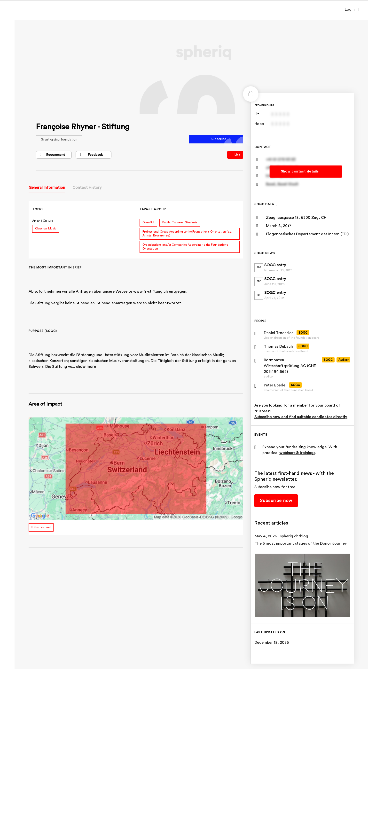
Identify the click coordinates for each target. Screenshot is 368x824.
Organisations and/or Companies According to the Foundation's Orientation (186, 246)
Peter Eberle (275, 385)
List (236, 155)
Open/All (149, 222)
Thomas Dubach (279, 346)
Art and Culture (43, 220)
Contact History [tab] (87, 187)
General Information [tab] (48, 187)
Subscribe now (277, 500)
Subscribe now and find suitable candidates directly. (301, 417)
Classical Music (46, 228)
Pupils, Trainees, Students (180, 222)
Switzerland (43, 527)
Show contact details (301, 171)
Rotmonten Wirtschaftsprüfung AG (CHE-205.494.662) (291, 366)
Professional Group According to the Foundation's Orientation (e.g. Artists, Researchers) (188, 233)
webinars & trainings (298, 453)
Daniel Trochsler (279, 333)
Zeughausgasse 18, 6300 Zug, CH (297, 218)
